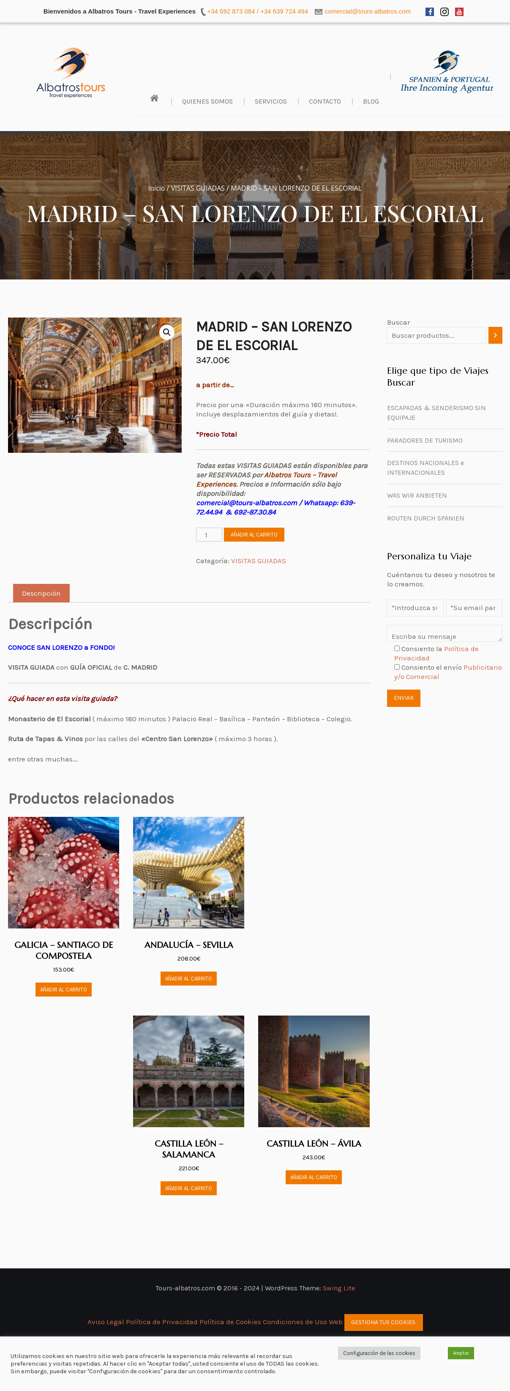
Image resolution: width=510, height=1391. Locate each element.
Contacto (325, 101)
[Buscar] (495, 335)
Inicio (156, 188)
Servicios (271, 101)
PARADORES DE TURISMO (425, 440)
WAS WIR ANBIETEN (417, 495)
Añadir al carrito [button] (63, 989)
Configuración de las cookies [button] (379, 1353)
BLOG (371, 101)
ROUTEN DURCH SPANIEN (425, 518)
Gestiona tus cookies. (383, 1322)
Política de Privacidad (162, 1321)
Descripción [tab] (41, 593)
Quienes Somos (207, 101)
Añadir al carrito (254, 534)
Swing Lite (339, 1288)
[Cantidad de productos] (209, 535)
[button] (167, 332)
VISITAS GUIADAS (198, 188)
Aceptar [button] (461, 1353)
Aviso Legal (106, 1321)
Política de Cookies (230, 1321)
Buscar (398, 322)
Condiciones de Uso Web (303, 1321)
